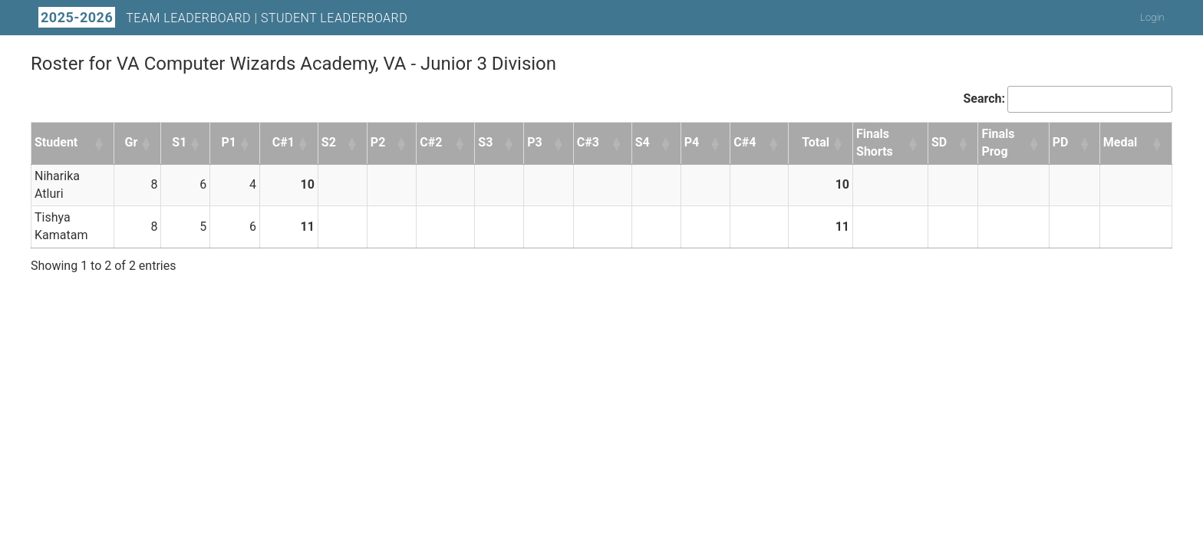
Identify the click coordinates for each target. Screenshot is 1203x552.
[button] (99, 143)
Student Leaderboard (334, 18)
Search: (984, 98)
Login (1152, 17)
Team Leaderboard (188, 18)
